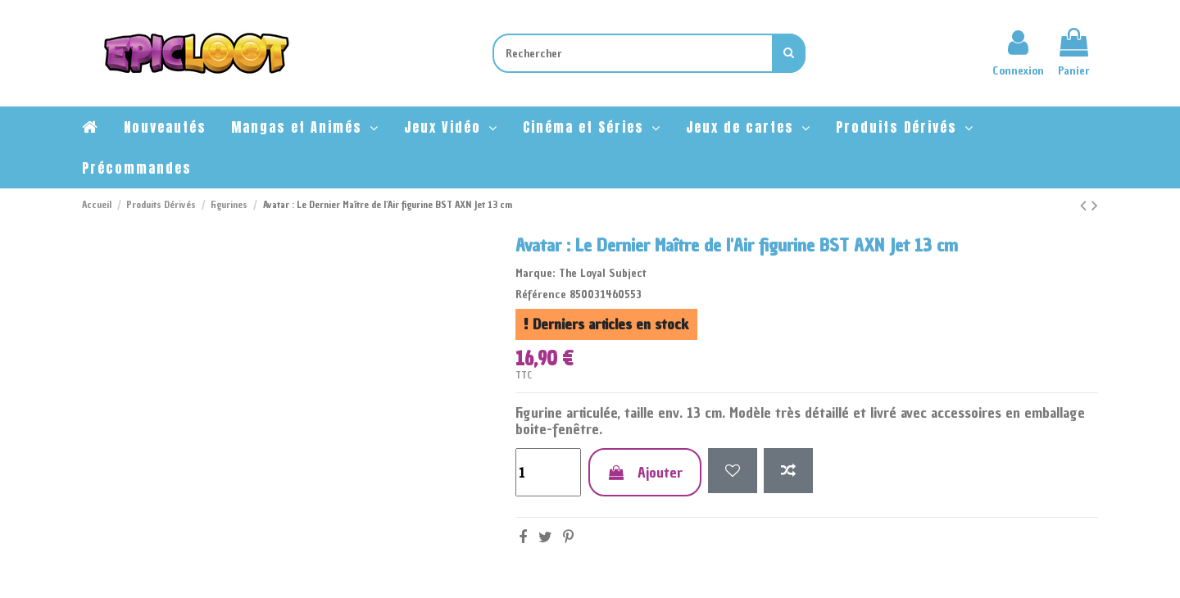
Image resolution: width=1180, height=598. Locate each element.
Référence (540, 294)
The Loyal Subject (603, 273)
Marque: (535, 273)
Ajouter (645, 472)
